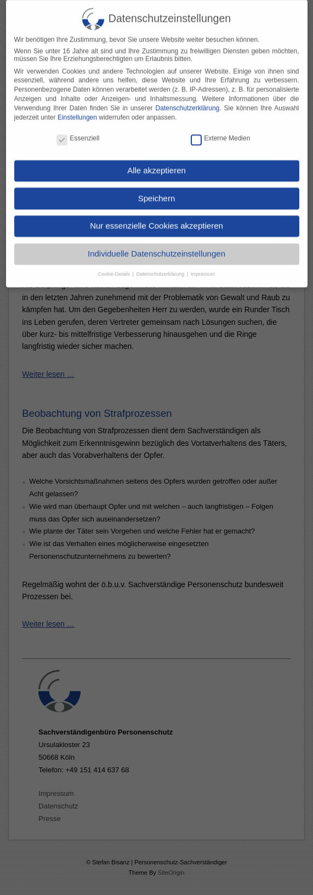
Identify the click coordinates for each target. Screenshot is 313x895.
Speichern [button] (156, 190)
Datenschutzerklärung (188, 100)
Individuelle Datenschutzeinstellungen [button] (156, 245)
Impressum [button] (203, 266)
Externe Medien (220, 130)
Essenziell (77, 130)
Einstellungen (77, 109)
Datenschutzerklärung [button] (161, 266)
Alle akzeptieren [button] (156, 162)
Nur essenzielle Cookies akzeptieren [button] (156, 217)
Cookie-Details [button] (115, 266)
